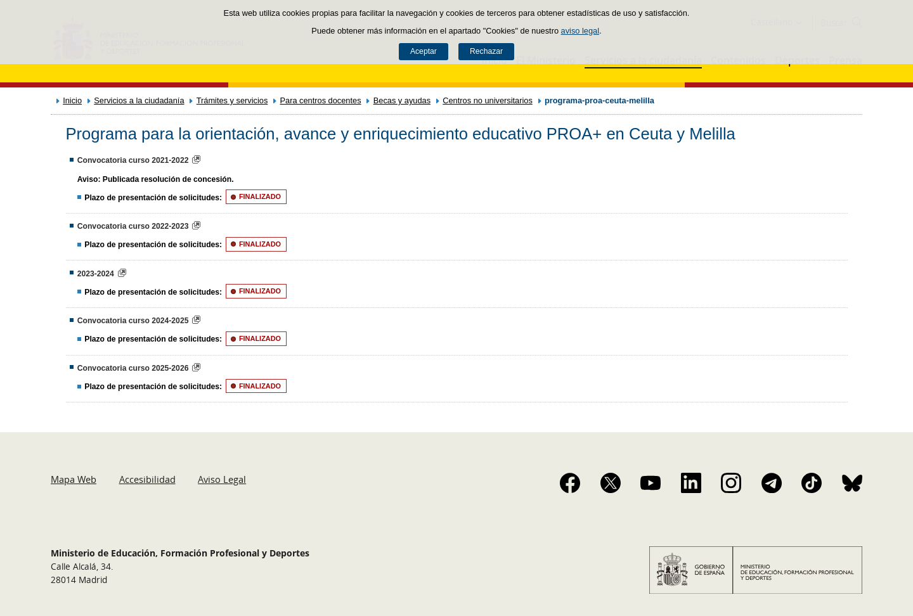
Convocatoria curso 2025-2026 (133, 368)
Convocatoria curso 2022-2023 (133, 226)
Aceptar (423, 51)
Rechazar (486, 51)
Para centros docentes (320, 100)
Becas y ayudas (402, 100)
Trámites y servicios (232, 100)
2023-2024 (95, 273)
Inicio (72, 100)
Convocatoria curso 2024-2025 (133, 320)
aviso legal (580, 30)
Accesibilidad (147, 479)
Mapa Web (73, 479)
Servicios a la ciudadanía (139, 100)
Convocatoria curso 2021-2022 (133, 160)
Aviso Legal (222, 479)
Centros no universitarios (488, 100)
